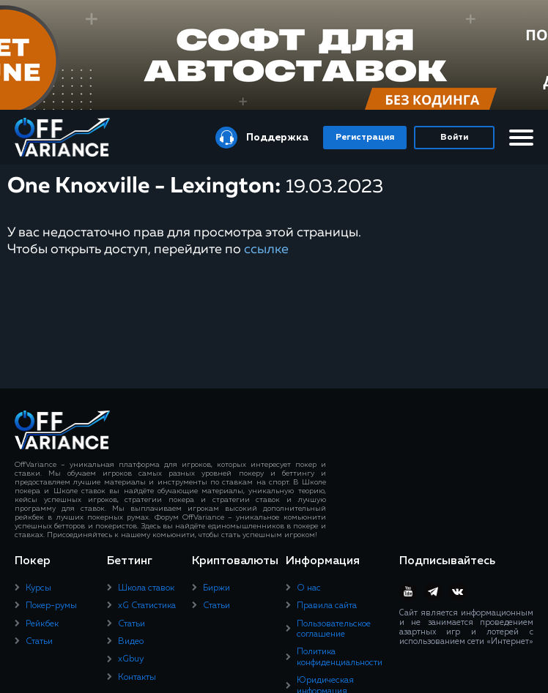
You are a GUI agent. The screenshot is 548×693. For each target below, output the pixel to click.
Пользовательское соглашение (334, 629)
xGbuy (131, 659)
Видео (131, 641)
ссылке (266, 249)
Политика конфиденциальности (339, 657)
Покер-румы (51, 606)
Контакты (137, 677)
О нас (309, 588)
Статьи (39, 641)
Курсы (38, 588)
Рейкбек (42, 624)
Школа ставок (146, 588)
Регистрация (365, 137)
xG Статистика (147, 606)
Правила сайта (327, 606)
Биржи (216, 588)
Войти (454, 137)
